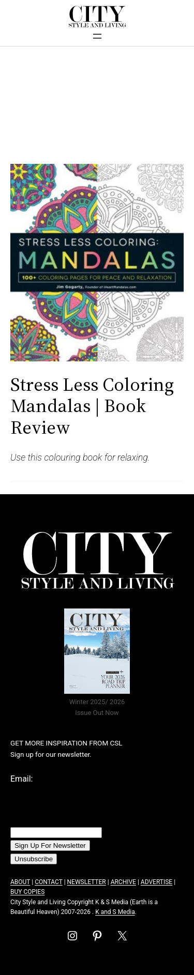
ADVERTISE (156, 882)
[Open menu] (97, 36)
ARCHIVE (123, 882)
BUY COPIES (27, 891)
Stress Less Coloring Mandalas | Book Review (92, 406)
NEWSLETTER (86, 882)
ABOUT (20, 882)
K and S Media (115, 912)
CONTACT (48, 882)
